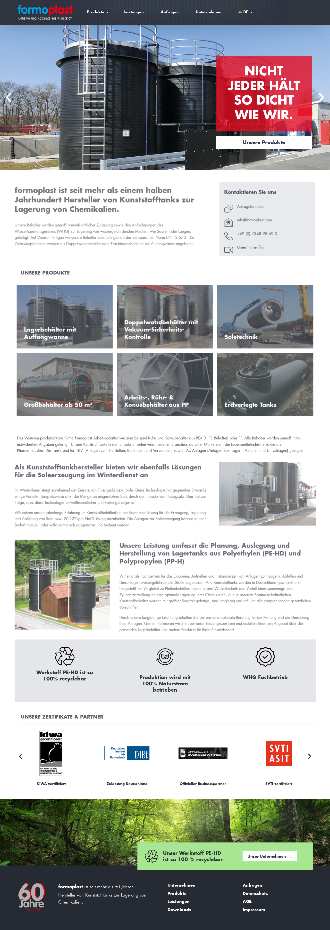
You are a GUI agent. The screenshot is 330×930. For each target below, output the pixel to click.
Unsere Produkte (264, 142)
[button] (8, 97)
